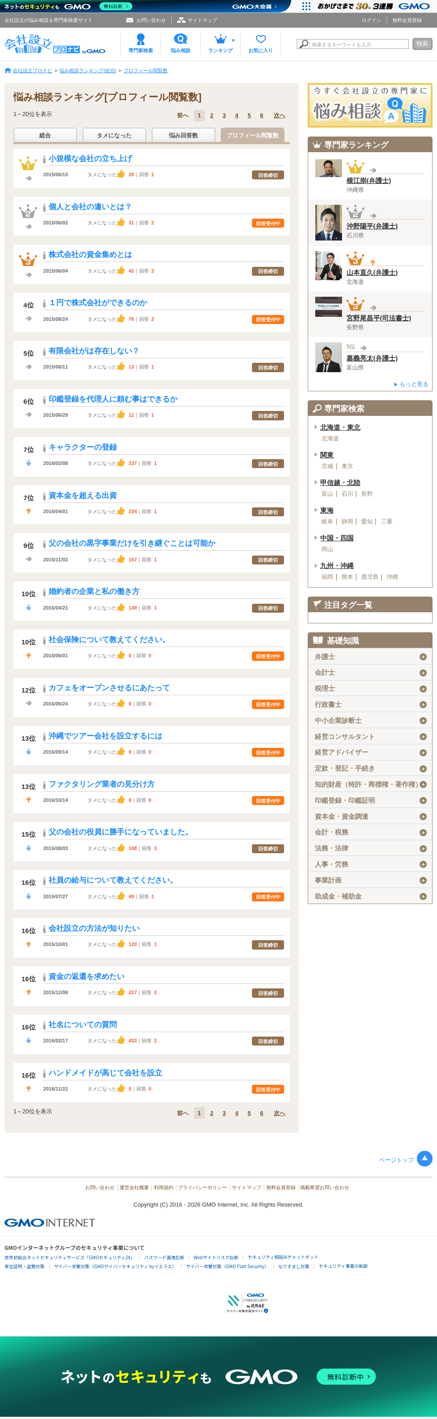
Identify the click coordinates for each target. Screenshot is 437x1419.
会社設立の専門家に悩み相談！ (370, 105)
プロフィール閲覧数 (253, 135)
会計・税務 (371, 832)
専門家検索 (140, 50)
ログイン (371, 20)
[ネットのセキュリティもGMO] (68, 6)
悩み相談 (180, 50)
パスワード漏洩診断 (164, 1257)
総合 (45, 135)
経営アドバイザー (371, 752)
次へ (279, 115)
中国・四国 (337, 538)
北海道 (330, 439)
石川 (347, 494)
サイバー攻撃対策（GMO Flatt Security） (227, 1266)
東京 (347, 466)
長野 (367, 494)
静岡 (347, 522)
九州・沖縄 (337, 565)
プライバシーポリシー (202, 1187)
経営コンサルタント (371, 736)
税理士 (371, 688)
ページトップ (396, 1160)
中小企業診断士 (371, 720)
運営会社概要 (134, 1187)
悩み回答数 (183, 135)
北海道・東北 (340, 427)
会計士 (371, 672)
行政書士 (371, 704)
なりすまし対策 (293, 1266)
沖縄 (392, 577)
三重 (386, 522)
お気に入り (260, 50)
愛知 (367, 522)
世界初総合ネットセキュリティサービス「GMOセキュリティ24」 (69, 1257)
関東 (327, 455)
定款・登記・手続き (371, 768)
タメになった (114, 135)
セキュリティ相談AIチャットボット (283, 1256)
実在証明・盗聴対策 (24, 1266)
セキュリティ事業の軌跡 (343, 1265)
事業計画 (371, 880)
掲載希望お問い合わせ (324, 1187)
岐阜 (327, 522)
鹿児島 (370, 577)
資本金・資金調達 (371, 816)
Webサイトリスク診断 (216, 1257)
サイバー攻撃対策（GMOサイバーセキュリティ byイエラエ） (115, 1266)
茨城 (327, 466)
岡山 (327, 549)
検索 (422, 43)
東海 (327, 510)
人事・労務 (371, 864)
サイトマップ (202, 20)
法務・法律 (371, 848)
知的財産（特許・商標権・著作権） (371, 784)
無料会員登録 (407, 20)
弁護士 (371, 656)
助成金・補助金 (371, 896)
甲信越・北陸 (340, 482)
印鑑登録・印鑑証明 (371, 800)
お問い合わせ (151, 20)
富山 (327, 494)
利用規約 (163, 1187)
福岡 (327, 577)
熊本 (347, 577)
